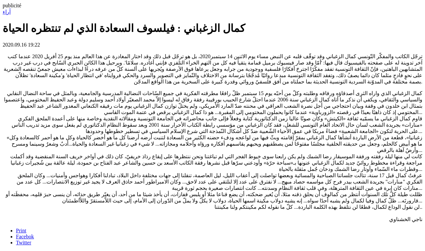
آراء (7, 12)
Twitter (23, 242)
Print (21, 230)
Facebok (25, 236)
